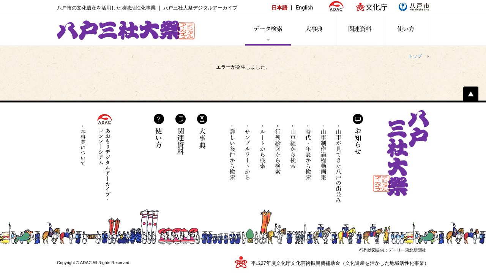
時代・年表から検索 (308, 152)
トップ (415, 56)
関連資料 (180, 134)
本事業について (83, 145)
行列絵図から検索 (278, 152)
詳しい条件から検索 (232, 152)
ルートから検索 (262, 152)
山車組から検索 (293, 152)
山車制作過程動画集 (323, 158)
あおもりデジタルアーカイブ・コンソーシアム (104, 157)
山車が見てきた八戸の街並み (338, 164)
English (304, 8)
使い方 (159, 131)
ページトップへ (470, 94)
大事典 (202, 131)
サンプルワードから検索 (247, 152)
